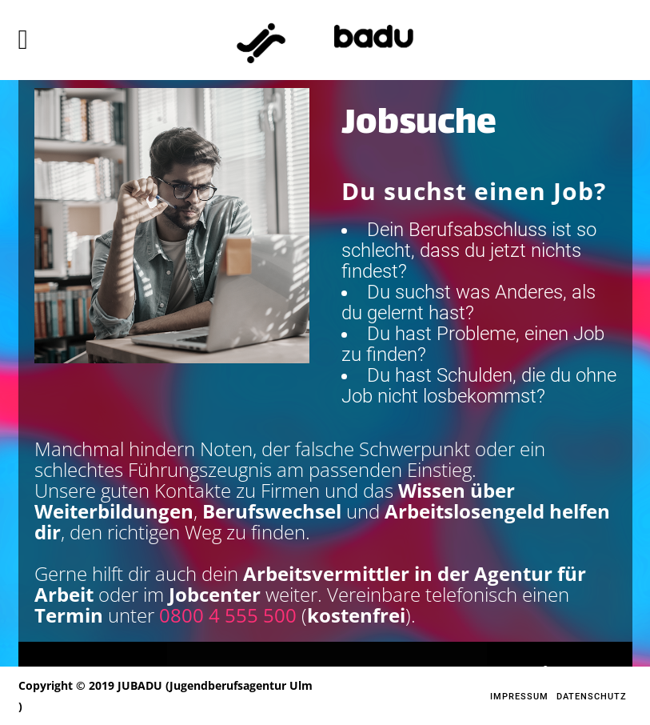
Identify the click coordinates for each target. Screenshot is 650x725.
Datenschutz (591, 696)
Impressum (519, 696)
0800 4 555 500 (228, 615)
